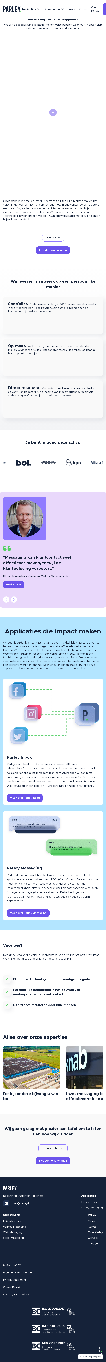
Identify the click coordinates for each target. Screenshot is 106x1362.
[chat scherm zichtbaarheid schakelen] (90, 1353)
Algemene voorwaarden (18, 1272)
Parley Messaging (92, 1207)
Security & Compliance (17, 1294)
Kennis (83, 9)
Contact (93, 1237)
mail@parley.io (21, 1203)
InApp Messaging (13, 1221)
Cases (71, 9)
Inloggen (93, 1243)
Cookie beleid (11, 1287)
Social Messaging (13, 1237)
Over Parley (95, 9)
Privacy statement (14, 1279)
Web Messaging (13, 1232)
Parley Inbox (89, 1202)
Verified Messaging (14, 1226)
